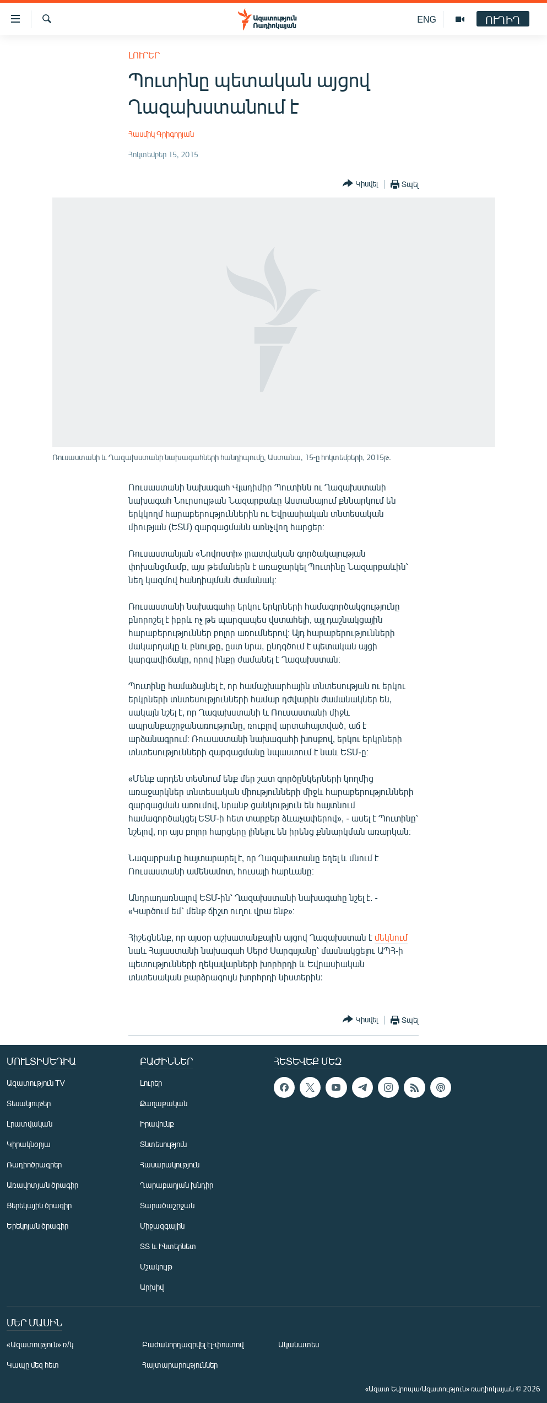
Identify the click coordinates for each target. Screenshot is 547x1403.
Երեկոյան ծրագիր (37, 1225)
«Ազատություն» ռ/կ (40, 1344)
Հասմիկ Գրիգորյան (161, 133)
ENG (426, 19)
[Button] (360, 184)
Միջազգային (162, 1225)
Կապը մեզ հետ (33, 1364)
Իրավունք (157, 1123)
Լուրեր (144, 55)
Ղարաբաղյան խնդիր (176, 1184)
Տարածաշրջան (167, 1205)
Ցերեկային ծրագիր (39, 1205)
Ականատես (298, 1344)
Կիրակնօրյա (29, 1144)
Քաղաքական (163, 1103)
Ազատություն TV (36, 1082)
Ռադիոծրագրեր (34, 1164)
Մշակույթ (156, 1266)
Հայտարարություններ (180, 1364)
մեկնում (391, 937)
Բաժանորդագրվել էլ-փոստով (192, 1344)
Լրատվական (29, 1123)
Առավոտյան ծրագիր (42, 1184)
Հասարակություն (169, 1164)
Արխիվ (152, 1287)
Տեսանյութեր (29, 1103)
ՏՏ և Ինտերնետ (168, 1246)
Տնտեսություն (163, 1144)
